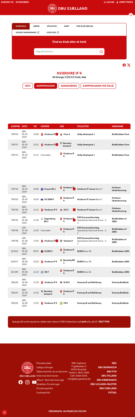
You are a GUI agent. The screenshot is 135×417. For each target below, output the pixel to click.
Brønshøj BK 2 (69, 261)
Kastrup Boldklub (120, 282)
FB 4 (66, 303)
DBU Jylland (109, 376)
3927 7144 (103, 322)
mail (83, 322)
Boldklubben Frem (120, 134)
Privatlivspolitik (44, 388)
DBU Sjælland (108, 388)
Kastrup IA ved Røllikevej (89, 282)
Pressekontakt (43, 363)
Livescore (53, 32)
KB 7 (46, 272)
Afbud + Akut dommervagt (50, 380)
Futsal (112, 393)
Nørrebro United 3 (48, 292)
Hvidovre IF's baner (86, 189)
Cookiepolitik (43, 393)
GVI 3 (66, 210)
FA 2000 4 (49, 199)
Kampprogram (46, 86)
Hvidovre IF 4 (50, 134)
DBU (114, 363)
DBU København (107, 380)
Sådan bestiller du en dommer (52, 372)
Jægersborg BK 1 (49, 220)
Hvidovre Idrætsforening (119, 189)
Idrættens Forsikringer (48, 384)
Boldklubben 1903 (120, 251)
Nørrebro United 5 (67, 144)
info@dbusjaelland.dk (79, 379)
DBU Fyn (112, 372)
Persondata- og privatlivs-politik (67, 411)
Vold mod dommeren (47, 376)
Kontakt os (7, 2)
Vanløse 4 (68, 241)
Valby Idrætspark (85, 134)
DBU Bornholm (107, 367)
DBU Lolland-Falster (103, 384)
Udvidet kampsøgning (27, 32)
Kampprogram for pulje (98, 86)
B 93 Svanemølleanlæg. (88, 217)
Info (27, 86)
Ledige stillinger (44, 367)
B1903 (80, 251)
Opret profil (124, 2)
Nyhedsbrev (22, 2)
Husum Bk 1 (50, 189)
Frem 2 (67, 134)
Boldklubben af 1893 (119, 220)
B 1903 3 (48, 251)
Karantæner (69, 86)
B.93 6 (66, 282)
